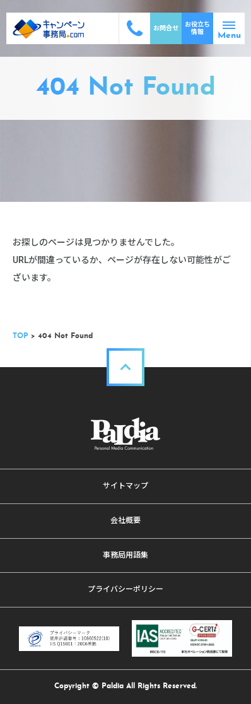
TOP (20, 336)
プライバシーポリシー (125, 589)
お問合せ (165, 28)
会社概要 (125, 520)
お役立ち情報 (197, 28)
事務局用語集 (125, 555)
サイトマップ (125, 485)
